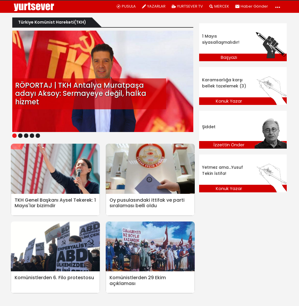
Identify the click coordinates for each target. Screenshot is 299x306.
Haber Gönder (251, 6)
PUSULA (126, 6)
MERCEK (219, 6)
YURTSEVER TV (187, 6)
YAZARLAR (154, 6)
